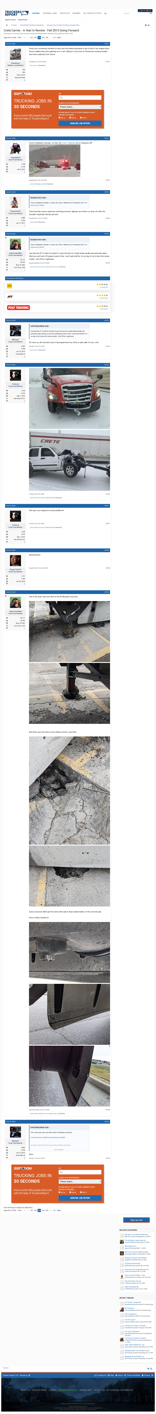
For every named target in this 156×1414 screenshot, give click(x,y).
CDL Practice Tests (92, 13)
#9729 (106, 592)
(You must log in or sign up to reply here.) (18, 1207)
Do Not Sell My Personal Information (113, 1390)
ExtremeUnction (130, 1277)
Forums (36, 13)
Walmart (71, 143)
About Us (25, 1390)
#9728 (106, 550)
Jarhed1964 (33, 184)
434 (23, 70)
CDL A (62, 118)
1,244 (23, 391)
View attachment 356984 (39, 1137)
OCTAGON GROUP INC (132, 1263)
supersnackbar (15, 253)
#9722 (106, 138)
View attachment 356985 (56, 1137)
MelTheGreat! (129, 1266)
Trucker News (39, 1390)
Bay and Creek (20, 77)
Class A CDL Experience (69, 103)
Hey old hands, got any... (133, 1281)
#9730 (106, 1122)
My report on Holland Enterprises (136, 1234)
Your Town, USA (19, 267)
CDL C (83, 118)
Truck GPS (65, 13)
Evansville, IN (20, 354)
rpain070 (128, 1248)
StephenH (128, 1260)
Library (52, 1390)
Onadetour (15, 63)
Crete (64, 143)
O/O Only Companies (132, 1331)
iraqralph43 (15, 158)
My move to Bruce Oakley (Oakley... (137, 1252)
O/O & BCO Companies (133, 1302)
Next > (59, 37)
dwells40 (43, 184)
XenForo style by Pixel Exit (78, 1406)
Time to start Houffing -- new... (135, 1275)
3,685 (23, 218)
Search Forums (10, 20)
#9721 (106, 44)
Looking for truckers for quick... (136, 1338)
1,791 (23, 576)
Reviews (76, 13)
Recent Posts (22, 20)
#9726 (106, 365)
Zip (60, 94)
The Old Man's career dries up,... (136, 1240)
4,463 (23, 346)
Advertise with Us (68, 1390)
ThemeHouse (91, 1409)
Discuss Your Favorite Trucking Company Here (30, 33)
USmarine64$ (129, 1310)
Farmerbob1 (34, 65)
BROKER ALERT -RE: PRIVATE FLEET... (137, 1351)
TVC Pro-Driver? (130, 1320)
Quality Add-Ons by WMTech (78, 1408)
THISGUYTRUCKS (131, 1340)
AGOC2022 (128, 1347)
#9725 (106, 320)
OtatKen (127, 1283)
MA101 (127, 1236)
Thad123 (128, 1271)
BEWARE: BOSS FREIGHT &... (135, 1356)
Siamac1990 (129, 1322)
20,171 (22, 260)
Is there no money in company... (136, 1326)
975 (47, 37)
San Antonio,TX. (19, 398)
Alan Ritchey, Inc (130, 1246)
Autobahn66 (129, 1316)
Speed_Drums (53, 267)
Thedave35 (128, 1328)
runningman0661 (130, 1254)
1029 (54, 37)
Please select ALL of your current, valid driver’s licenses (77, 113)
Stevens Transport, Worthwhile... (136, 1258)
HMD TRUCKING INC (132, 1287)
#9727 (106, 506)
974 (43, 37)
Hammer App (85, 1390)
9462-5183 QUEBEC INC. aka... (135, 1345)
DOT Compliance (131, 1314)
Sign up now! (136, 1220)
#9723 (106, 192)
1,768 (23, 164)
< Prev (19, 37)
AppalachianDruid (131, 1304)
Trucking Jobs (50, 13)
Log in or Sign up (145, 10)
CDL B (72, 118)
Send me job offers (80, 123)
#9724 (106, 234)
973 (39, 37)
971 (31, 37)
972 (35, 37)
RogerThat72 (15, 569)
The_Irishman (59, 33)
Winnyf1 (15, 340)
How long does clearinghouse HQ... (137, 1269)
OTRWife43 (129, 1289)
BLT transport (129, 1308)
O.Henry (15, 384)
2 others (55, 1113)
